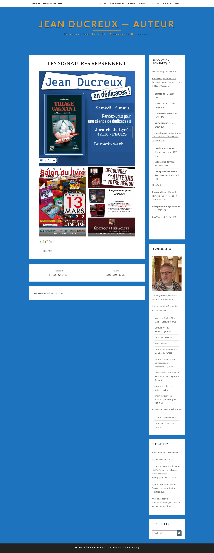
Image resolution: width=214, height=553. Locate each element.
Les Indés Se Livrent (163, 337)
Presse (155, 3)
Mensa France (160, 343)
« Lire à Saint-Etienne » (165, 417)
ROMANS (47, 251)
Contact (179, 3)
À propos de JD (117, 3)
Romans (131, 3)
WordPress (115, 547)
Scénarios (143, 3)
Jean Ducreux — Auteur (47, 3)
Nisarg (135, 547)
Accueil (103, 3)
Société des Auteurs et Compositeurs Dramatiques (164, 363)
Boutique (167, 3)
